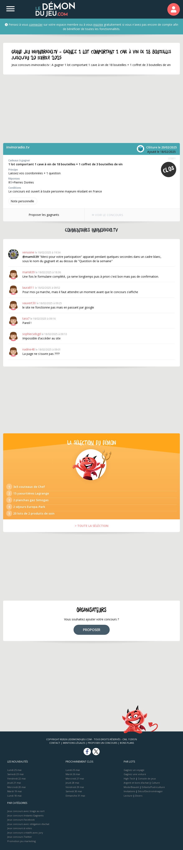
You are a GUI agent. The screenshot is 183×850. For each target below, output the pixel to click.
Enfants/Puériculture (153, 787)
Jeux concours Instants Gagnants (25, 815)
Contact (54, 742)
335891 (172, 158)
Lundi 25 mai (14, 770)
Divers (138, 795)
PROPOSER (91, 629)
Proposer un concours (102, 742)
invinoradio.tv (17, 147)
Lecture (128, 795)
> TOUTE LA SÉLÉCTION (91, 526)
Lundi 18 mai (14, 795)
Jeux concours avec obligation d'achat (28, 824)
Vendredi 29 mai (75, 787)
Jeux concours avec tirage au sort (25, 811)
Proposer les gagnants (43, 215)
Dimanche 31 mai (75, 795)
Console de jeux (147, 778)
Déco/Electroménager (150, 791)
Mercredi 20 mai (16, 787)
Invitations (129, 791)
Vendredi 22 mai (16, 778)
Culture (155, 782)
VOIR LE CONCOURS (107, 215)
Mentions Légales (74, 742)
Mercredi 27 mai (75, 778)
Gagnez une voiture (135, 774)
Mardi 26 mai (73, 774)
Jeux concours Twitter (19, 836)
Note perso (23, 201)
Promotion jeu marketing (21, 841)
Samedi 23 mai (15, 774)
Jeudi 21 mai (14, 782)
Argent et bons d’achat (136, 782)
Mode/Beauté (131, 787)
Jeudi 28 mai (72, 782)
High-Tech (129, 778)
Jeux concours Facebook (21, 819)
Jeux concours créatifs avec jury (25, 832)
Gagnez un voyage (134, 770)
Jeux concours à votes (19, 828)
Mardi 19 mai (14, 791)
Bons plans (127, 742)
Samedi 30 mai (74, 791)
